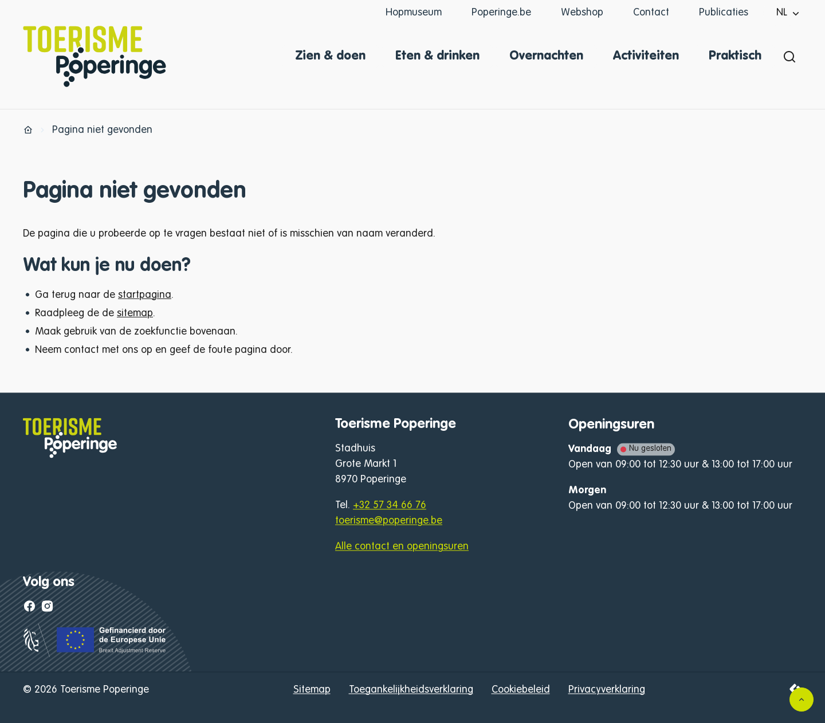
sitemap (135, 313)
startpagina (144, 295)
